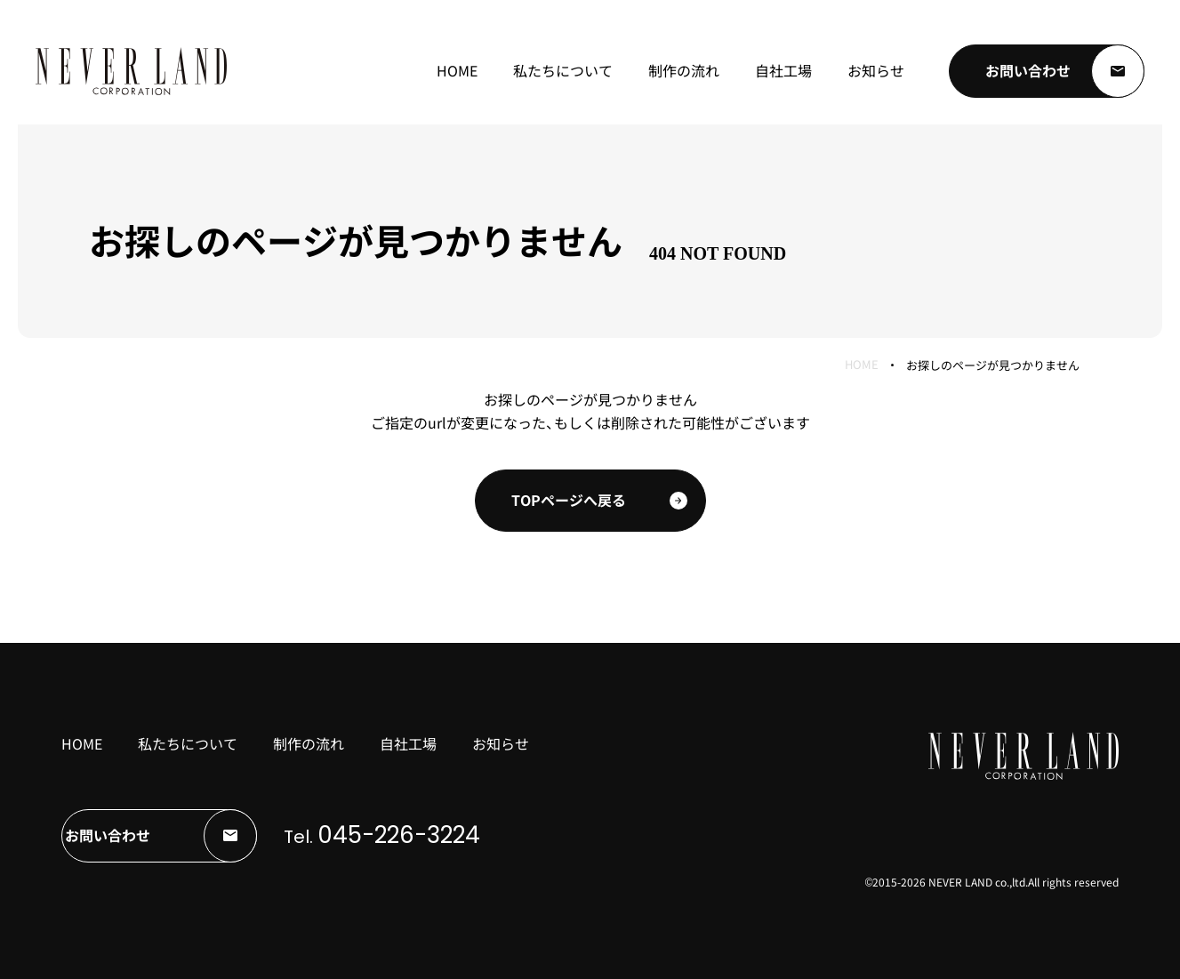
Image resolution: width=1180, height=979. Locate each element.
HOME (862, 365)
